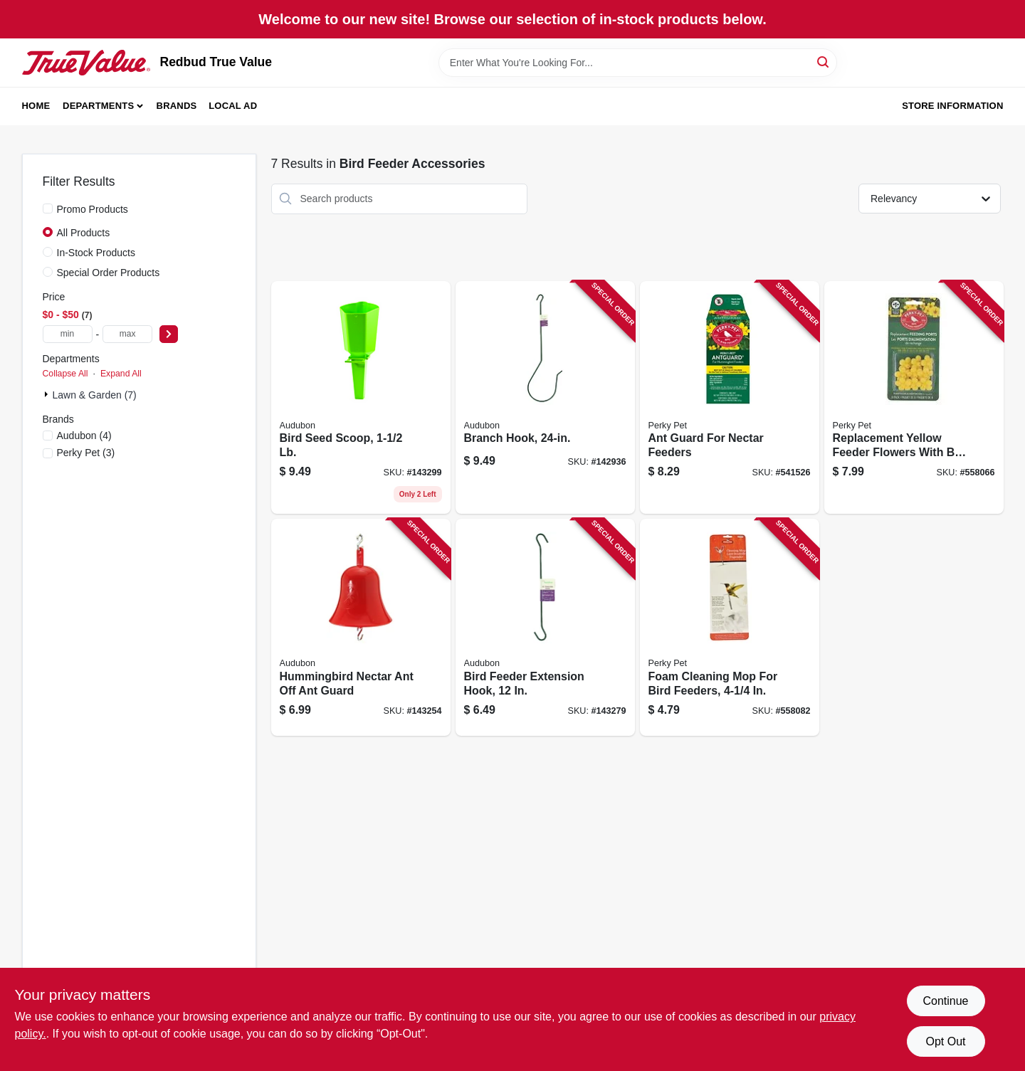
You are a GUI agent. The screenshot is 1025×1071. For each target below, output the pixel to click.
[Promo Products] (48, 208)
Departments (98, 105)
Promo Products (92, 209)
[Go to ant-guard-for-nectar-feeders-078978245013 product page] (729, 398)
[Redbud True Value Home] (86, 62)
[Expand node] (48, 394)
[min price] (68, 334)
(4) (84, 435)
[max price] (127, 334)
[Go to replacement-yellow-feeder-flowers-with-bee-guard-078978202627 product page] (914, 398)
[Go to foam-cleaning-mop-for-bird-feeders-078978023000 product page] (729, 627)
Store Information (952, 105)
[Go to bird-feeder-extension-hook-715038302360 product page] (545, 627)
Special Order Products (108, 272)
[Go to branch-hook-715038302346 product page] (545, 398)
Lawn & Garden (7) (95, 395)
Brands (177, 105)
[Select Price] (168, 334)
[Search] (824, 61)
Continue (945, 1001)
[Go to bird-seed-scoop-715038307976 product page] (361, 398)
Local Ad (233, 105)
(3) (86, 452)
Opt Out (945, 1041)
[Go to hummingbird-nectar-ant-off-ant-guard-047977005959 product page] (361, 627)
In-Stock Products (96, 252)
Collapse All (65, 374)
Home (36, 105)
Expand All (121, 374)
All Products (83, 232)
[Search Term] (637, 62)
